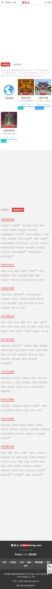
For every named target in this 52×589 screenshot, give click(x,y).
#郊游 (16, 271)
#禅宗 (16, 452)
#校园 (3, 386)
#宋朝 (3, 354)
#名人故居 (5, 425)
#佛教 (9, 452)
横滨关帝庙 (26, 97)
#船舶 (44, 406)
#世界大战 (32, 354)
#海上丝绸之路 (21, 350)
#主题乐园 (24, 280)
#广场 (3, 303)
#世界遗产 (5, 345)
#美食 (13, 275)
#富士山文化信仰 (27, 470)
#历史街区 (32, 230)
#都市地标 (18, 294)
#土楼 (28, 238)
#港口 (43, 322)
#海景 (9, 326)
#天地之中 (44, 243)
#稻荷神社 (5, 470)
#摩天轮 (40, 299)
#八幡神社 (37, 466)
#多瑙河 (36, 331)
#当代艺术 (16, 378)
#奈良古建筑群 (34, 252)
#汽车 (39, 410)
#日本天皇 (19, 433)
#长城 (29, 234)
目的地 (8, 2)
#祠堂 (26, 461)
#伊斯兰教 (6, 474)
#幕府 (24, 359)
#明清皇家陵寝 (7, 243)
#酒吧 (30, 275)
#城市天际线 (6, 294)
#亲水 (36, 322)
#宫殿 (41, 225)
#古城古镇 (22, 230)
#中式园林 (19, 247)
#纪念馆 (14, 425)
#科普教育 (43, 382)
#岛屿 (23, 326)
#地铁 (26, 410)
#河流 (40, 326)
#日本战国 (6, 363)
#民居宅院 (11, 238)
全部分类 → (18, 64)
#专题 (41, 280)
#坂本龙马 (30, 433)
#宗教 (20, 108)
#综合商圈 (22, 275)
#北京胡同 (5, 307)
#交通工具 (26, 406)
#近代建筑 (26, 225)
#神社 (9, 466)
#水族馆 (10, 386)
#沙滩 (16, 326)
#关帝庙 (34, 461)
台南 (6, 137)
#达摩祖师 (5, 457)
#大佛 (24, 452)
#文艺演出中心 (7, 382)
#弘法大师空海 (7, 433)
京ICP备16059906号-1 (26, 585)
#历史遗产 (39, 108)
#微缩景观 (5, 391)
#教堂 (28, 474)
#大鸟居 (40, 470)
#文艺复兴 (16, 345)
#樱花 (24, 271)
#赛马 (41, 271)
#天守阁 (19, 234)
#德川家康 (34, 429)
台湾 (11, 137)
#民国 (45, 350)
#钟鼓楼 (12, 230)
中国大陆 (46, 104)
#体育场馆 (11, 303)
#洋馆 (20, 238)
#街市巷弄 (28, 303)
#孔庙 (41, 461)
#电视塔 (23, 299)
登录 (49, 2)
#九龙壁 (4, 230)
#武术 (17, 382)
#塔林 (18, 457)
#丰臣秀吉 (24, 429)
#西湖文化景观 (7, 247)
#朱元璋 (23, 425)
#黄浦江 (4, 331)
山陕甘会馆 (43, 97)
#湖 (28, 326)
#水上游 (44, 331)
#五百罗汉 (40, 452)
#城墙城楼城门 (7, 234)
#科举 (32, 350)
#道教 (20, 461)
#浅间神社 (26, 466)
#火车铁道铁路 (7, 410)
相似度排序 (18, 209)
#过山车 (33, 280)
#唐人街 (14, 307)
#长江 (47, 326)
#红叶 (29, 322)
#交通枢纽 (16, 406)
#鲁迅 (39, 425)
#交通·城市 (5, 406)
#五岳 (9, 322)
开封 (38, 104)
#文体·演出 (42, 378)
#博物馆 (27, 345)
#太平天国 (11, 354)
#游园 (3, 271)
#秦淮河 (19, 331)
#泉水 (34, 326)
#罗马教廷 (37, 474)
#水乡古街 (39, 303)
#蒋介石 (4, 429)
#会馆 (46, 234)
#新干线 (18, 410)
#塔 (12, 457)
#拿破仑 (5, 438)
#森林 (23, 322)
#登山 (3, 322)
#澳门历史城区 (21, 243)
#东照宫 (14, 470)
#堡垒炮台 (37, 234)
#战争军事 (22, 354)
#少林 (13, 461)
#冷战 (41, 354)
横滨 (23, 104)
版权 (29, 562)
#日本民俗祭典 (37, 386)
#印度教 (18, 474)
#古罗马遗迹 (7, 256)
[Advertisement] (26, 32)
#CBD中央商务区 (33, 294)
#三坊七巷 (33, 243)
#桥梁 (36, 406)
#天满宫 (17, 466)
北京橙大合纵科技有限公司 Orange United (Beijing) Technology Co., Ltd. (26, 575)
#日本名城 (5, 252)
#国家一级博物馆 (40, 345)
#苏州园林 (30, 247)
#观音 (32, 452)
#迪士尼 (14, 280)
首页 (4, 562)
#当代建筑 (5, 299)
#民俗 (26, 386)
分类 (14, 2)
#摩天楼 (31, 299)
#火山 (16, 322)
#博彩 (33, 271)
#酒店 (37, 275)
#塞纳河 (27, 331)
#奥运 (33, 378)
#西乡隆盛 (40, 433)
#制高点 (14, 299)
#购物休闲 (5, 275)
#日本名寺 (5, 461)
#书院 (3, 238)
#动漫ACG (5, 280)
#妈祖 (3, 466)
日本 (29, 104)
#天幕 (20, 303)
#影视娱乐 (26, 382)
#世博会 (25, 378)
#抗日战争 (5, 359)
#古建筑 (15, 225)
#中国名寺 (41, 457)
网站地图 (39, 562)
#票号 (36, 238)
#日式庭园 (40, 247)
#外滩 (22, 307)
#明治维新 (15, 359)
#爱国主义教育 (7, 350)
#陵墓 (44, 238)
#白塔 (24, 457)
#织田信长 (13, 429)
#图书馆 (19, 386)
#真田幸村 (45, 429)
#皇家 (35, 225)
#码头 (3, 326)
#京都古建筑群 (18, 252)
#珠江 (11, 331)
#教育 (34, 382)
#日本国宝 (32, 359)
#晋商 (38, 350)
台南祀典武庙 (9, 130)
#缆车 (32, 410)
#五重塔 (32, 457)
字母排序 (5, 209)
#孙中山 (31, 425)
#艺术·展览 (5, 378)
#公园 (9, 271)
